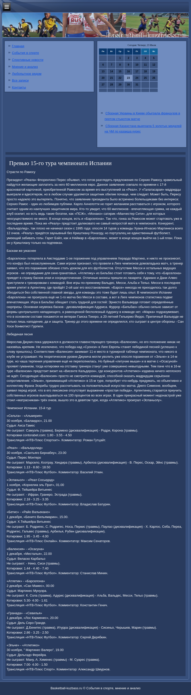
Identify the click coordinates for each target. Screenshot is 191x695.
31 (137, 84)
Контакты (19, 87)
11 (145, 64)
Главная (18, 46)
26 (153, 78)
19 (153, 71)
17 (137, 71)
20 (103, 78)
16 (128, 71)
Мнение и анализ (25, 67)
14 (111, 71)
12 (153, 64)
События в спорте (25, 53)
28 (111, 84)
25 (145, 78)
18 (145, 71)
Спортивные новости (27, 60)
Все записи (20, 80)
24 (137, 78)
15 (120, 71)
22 (120, 78)
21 (111, 78)
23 (128, 78)
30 (128, 84)
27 (103, 84)
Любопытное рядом (26, 74)
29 (120, 84)
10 (137, 64)
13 (103, 71)
